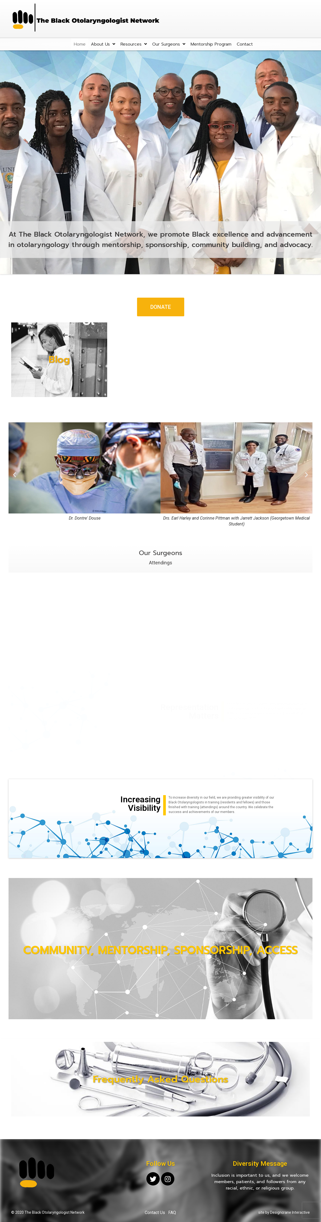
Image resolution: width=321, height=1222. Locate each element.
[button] (160, 307)
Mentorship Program (211, 44)
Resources (134, 44)
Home (80, 44)
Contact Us (155, 1212)
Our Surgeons (168, 44)
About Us (103, 44)
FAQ (172, 1212)
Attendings (160, 562)
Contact (245, 44)
